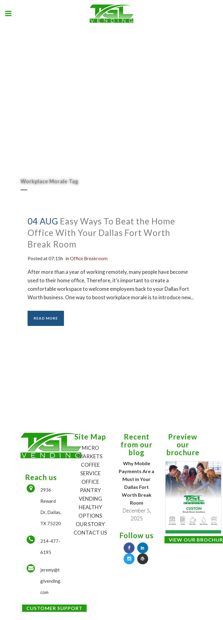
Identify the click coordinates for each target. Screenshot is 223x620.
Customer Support (54, 608)
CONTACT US (90, 532)
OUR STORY (90, 524)
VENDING (90, 499)
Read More (46, 318)
